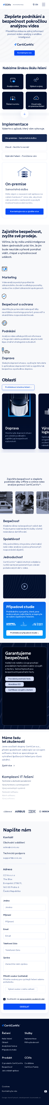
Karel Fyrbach (13, 1098)
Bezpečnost (7, 1067)
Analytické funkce (9, 1046)
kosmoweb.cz (35, 1098)
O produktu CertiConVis (12, 1063)
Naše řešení (7, 1038)
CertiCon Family (32, 1067)
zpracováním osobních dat (32, 999)
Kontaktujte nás (24, 53)
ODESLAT (24, 1006)
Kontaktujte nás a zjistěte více (24, 211)
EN (35, 4)
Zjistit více (8, 765)
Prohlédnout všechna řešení (18, 387)
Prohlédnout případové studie (24, 633)
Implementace (31, 1038)
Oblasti (5, 1042)
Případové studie (9, 1050)
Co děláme (29, 1063)
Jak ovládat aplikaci (10, 1070)
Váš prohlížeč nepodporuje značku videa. (24, 466)
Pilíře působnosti (32, 1042)
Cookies (6, 1086)
